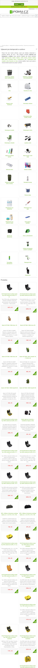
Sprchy (25, 57)
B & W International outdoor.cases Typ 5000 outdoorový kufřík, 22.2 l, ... (28, 483)
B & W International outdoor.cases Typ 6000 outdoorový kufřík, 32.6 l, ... (28, 295)
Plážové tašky (27, 191)
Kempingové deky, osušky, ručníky (28, 113)
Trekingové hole (27, 258)
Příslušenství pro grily (28, 205)
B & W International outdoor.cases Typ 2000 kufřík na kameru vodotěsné (28, 576)
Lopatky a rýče (5, 61)
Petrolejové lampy (28, 178)
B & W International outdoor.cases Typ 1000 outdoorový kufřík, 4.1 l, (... (9, 452)
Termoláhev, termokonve (9, 259)
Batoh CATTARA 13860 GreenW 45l (28, 388)
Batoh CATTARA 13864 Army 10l (9, 325)
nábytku (18, 57)
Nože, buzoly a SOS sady (27, 152)
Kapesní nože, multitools (9, 100)
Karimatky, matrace (27, 99)
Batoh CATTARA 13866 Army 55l (27, 325)
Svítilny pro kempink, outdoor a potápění (28, 245)
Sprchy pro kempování (9, 232)
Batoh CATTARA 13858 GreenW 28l (9, 388)
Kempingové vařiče (27, 126)
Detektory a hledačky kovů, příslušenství (28, 74)
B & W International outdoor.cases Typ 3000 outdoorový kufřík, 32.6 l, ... (9, 421)
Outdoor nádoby (32, 57)
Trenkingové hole (31, 59)
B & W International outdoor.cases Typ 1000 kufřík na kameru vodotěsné (28, 545)
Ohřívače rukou (9, 165)
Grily (9, 86)
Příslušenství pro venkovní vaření (9, 219)
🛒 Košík (21, 4)
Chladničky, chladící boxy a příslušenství (9, 74)
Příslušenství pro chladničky (9, 205)
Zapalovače (27, 271)
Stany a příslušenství (19, 59)
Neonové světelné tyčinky (9, 152)
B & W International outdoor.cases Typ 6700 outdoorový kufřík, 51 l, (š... (9, 295)
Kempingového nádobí (10, 57)
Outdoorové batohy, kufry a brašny (9, 179)
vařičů (22, 57)
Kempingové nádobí (9, 126)
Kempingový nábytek (9, 139)
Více (15, 308)
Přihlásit (16, 4)
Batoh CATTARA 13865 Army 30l (9, 356)
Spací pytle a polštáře (7, 59)
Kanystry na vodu (13, 61)
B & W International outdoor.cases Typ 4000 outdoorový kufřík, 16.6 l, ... (9, 483)
